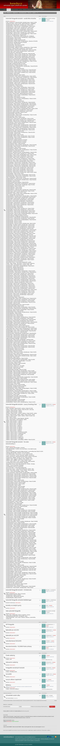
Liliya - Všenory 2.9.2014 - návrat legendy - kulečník (17, 418)
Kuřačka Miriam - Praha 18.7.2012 (13, 211)
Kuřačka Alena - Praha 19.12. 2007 (29, 570)
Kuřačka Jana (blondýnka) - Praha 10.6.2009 (15, 399)
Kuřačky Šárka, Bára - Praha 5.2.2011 (13, 298)
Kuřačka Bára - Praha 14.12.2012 (13, 181)
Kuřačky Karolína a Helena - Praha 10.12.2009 (15, 363)
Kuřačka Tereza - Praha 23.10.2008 (29, 505)
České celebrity (10, 655)
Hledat (55, 700)
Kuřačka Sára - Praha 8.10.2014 (28, 102)
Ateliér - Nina (31, 469)
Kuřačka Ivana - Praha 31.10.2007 (29, 579)
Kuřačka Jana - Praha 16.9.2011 (27, 258)
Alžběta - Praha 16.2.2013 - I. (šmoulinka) (14, 439)
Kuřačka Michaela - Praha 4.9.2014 (27, 106)
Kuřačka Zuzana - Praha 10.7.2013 (13, 158)
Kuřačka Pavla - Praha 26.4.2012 (26, 235)
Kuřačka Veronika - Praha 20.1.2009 (28, 489)
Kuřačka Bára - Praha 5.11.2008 (12, 500)
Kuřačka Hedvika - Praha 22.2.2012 (13, 242)
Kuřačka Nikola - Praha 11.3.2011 (27, 293)
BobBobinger (12, 602)
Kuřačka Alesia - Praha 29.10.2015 (13, 67)
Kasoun (27, 617)
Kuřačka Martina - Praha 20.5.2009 (29, 476)
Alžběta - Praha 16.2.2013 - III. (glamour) (14, 437)
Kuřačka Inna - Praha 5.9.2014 (12, 106)
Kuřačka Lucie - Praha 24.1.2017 (13, 36)
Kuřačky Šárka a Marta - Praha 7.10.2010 (14, 311)
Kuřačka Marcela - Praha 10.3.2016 (13, 56)
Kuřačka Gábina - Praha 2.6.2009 (30, 473)
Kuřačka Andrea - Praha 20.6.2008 (28, 534)
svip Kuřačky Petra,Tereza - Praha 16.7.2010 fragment (17, 326)
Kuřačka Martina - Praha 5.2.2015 (13, 92)
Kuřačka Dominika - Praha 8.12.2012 (13, 185)
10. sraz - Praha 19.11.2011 (26, 458)
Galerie (34, 12)
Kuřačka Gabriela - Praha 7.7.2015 (27, 80)
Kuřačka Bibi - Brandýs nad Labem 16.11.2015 (15, 63)
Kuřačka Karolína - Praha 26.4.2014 (28, 125)
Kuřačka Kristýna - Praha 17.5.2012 (28, 231)
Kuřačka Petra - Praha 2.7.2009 (12, 394)
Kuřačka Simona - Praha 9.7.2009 (13, 393)
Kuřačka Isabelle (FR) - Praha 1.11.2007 (14, 577)
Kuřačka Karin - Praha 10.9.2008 (13, 525)
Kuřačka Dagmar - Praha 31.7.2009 (29, 388)
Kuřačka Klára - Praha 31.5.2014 (30, 115)
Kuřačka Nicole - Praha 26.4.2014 (13, 125)
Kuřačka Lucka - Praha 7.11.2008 (13, 499)
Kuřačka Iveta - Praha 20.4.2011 (13, 288)
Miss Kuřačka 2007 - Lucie (11, 617)
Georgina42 (21, 616)
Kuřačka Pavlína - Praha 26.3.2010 (13, 354)
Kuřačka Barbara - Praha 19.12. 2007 (13, 569)
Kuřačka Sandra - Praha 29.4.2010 (28, 346)
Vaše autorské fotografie (13, 611)
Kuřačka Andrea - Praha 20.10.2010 (13, 308)
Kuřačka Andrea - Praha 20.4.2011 (28, 288)
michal (48, 20)
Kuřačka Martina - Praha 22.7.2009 (13, 391)
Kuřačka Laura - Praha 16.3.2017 (27, 32)
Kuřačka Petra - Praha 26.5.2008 (27, 545)
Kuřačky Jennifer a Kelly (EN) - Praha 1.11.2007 (16, 575)
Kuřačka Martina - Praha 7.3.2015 (13, 90)
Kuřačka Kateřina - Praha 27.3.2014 (27, 128)
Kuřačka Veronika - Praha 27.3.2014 (13, 130)
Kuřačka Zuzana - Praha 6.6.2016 (27, 51)
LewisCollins (32, 617)
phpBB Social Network (37, 730)
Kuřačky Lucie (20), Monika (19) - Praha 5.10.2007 (16, 584)
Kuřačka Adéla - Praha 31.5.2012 (13, 226)
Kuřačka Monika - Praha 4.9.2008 (28, 525)
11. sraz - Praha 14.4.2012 (27, 454)
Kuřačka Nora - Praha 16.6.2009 (13, 398)
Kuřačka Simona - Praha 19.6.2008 (13, 536)
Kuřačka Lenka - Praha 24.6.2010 (13, 336)
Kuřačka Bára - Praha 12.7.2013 (27, 156)
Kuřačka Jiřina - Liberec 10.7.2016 (29, 50)
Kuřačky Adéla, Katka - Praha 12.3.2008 (14, 556)
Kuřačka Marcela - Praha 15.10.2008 (29, 512)
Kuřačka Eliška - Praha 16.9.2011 (13, 260)
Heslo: (20, 706)
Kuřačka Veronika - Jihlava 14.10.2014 (17, 594)
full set (22, 151)
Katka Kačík (14, 615)
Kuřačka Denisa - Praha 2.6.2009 (28, 474)
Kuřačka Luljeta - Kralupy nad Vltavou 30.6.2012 (16, 215)
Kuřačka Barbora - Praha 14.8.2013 (29, 150)
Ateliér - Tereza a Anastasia (12, 465)
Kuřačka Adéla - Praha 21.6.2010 (13, 337)
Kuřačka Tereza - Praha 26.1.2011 (29, 298)
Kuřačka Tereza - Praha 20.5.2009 (29, 475)
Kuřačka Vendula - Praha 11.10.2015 (13, 71)
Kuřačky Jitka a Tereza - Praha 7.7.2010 (14, 329)
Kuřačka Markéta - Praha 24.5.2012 (13, 230)
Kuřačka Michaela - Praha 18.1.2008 (13, 562)
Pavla (22, 460)
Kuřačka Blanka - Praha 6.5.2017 (28, 26)
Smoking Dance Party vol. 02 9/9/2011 (14, 261)
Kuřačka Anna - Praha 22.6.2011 (28, 278)
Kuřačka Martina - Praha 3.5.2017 (13, 27)
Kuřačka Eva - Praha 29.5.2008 (27, 539)
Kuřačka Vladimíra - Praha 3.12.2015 (28, 60)
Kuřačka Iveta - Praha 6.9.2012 (12, 200)
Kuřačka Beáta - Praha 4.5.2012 (28, 233)
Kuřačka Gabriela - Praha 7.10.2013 (13, 147)
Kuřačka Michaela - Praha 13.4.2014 (28, 126)
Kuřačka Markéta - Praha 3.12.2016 (13, 39)
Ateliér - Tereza (19, 470)
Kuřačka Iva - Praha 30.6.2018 (16, 22)
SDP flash (26, 463)
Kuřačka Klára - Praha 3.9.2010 (26, 318)
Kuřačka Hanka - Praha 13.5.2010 (13, 342)
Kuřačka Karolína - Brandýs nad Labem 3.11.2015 (16, 65)
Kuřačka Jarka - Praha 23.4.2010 (28, 347)
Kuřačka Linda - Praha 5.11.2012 (27, 191)
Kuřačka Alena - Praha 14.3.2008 (28, 555)
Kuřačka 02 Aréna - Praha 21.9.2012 (13, 197)
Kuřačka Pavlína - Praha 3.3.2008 (13, 559)
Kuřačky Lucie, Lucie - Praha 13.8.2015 (14, 77)
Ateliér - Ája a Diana (17, 263)
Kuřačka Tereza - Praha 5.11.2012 (13, 191)
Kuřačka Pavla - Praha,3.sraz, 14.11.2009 (14, 367)
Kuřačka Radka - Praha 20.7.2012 (13, 210)
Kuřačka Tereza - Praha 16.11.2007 (29, 574)
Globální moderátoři (15, 721)
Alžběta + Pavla (22, 459)
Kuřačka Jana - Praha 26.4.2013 (12, 168)
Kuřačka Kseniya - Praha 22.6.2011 (13, 278)
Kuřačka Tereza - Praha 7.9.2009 (13, 381)
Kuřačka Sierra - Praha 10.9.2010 (13, 317)
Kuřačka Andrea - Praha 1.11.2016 (13, 41)
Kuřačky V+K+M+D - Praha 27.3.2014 (14, 127)
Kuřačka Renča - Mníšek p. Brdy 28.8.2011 (15, 270)
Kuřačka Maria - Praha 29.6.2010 (13, 334)
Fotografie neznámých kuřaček (15, 668)
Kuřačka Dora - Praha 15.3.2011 (27, 291)
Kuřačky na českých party (13, 605)
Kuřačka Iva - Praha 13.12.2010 (28, 301)
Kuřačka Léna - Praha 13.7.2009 (12, 392)
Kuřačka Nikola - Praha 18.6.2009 (13, 397)
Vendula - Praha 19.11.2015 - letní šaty (26, 409)
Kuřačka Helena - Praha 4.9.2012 (26, 200)
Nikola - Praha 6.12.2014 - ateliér (13, 414)
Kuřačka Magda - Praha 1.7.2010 (13, 331)
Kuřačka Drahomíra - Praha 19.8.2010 (29, 322)
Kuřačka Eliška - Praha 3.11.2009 (27, 371)
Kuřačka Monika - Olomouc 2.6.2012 (14, 222)
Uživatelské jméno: (6, 706)
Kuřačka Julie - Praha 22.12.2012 (29, 178)
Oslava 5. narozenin (32, 456)
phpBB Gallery (30, 730)
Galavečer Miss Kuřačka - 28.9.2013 (13, 453)
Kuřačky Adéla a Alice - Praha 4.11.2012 (14, 192)
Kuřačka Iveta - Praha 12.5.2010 (13, 343)
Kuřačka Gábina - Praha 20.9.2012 (13, 198)
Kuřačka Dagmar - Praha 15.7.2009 (29, 391)
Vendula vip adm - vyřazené (12, 282)
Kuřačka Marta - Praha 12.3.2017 (13, 32)
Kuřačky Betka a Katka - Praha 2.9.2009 (14, 382)
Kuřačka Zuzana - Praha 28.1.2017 (19, 35)
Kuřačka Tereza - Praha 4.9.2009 (28, 381)
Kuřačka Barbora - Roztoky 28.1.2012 (14, 246)
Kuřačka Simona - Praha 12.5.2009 (13, 478)
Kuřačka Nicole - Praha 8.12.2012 (28, 183)
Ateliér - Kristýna (31, 464)
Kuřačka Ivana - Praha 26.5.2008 (13, 545)
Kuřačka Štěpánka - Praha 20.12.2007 (14, 566)
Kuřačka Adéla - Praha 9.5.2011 (12, 285)
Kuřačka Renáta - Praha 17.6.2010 (28, 337)
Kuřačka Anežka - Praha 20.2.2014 (13, 132)
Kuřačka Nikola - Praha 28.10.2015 (13, 70)
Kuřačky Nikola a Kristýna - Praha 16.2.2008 (15, 486)
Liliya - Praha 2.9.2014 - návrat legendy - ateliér (16, 419)
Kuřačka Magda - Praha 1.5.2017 (13, 29)
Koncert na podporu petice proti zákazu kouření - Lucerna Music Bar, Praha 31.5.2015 (24, 451)
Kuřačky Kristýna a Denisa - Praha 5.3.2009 (15, 484)
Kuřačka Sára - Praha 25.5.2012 (12, 227)
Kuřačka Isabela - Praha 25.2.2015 (13, 91)
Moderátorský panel (24, 711)
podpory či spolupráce (35, 740)
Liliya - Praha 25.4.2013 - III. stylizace (14, 424)
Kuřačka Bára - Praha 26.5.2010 (26, 339)
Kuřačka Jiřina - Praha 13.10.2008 (13, 495)
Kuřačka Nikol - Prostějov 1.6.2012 (13, 225)
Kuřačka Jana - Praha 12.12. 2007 (29, 572)
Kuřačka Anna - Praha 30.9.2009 (27, 374)
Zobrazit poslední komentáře (28, 700)
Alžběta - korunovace (29, 455)
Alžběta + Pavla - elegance (12, 459)
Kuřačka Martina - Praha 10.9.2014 (29, 105)
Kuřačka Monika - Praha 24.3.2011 (13, 291)
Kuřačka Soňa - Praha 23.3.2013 (12, 172)
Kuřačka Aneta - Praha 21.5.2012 (13, 231)
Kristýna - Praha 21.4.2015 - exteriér (14, 413)
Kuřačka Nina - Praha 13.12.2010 (28, 299)
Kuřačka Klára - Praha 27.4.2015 (27, 87)
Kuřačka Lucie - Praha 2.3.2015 (27, 90)
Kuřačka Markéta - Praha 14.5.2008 (13, 550)
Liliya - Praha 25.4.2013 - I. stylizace (13, 426)
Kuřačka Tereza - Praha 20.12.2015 (13, 59)
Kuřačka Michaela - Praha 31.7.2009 (13, 388)
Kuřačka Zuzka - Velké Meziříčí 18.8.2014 (15, 596)
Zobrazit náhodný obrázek (17, 700)
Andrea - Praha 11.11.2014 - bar (28, 416)
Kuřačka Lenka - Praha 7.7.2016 (12, 51)
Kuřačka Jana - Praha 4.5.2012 (12, 235)
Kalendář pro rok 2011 (12, 635)
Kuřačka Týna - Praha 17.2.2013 (26, 172)
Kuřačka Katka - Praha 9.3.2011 (26, 295)
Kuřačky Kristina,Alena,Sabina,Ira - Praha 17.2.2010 (17, 358)
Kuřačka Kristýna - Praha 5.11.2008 (29, 494)
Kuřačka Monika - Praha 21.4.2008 (29, 551)
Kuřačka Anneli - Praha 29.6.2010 (29, 333)
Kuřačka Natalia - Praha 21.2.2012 (13, 243)
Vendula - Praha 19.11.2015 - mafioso (14, 411)
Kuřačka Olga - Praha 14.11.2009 (13, 371)
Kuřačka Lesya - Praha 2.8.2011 (27, 273)
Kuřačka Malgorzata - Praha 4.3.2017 (28, 34)
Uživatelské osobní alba (7, 693)
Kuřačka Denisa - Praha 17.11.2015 (30, 61)
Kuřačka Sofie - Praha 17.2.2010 (12, 357)
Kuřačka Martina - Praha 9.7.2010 (30, 328)
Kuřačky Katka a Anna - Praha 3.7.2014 (30, 108)
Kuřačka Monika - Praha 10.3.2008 (28, 557)
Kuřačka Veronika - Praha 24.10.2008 (14, 504)
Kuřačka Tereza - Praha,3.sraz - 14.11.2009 (15, 366)
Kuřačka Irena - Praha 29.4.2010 (13, 346)
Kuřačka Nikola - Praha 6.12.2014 (28, 95)
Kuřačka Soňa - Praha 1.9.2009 (30, 382)
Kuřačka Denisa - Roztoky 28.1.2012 (29, 245)
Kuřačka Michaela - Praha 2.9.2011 (27, 266)
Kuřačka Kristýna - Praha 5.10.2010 (13, 312)
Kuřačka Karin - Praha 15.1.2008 (29, 562)
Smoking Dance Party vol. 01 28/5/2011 (14, 466)
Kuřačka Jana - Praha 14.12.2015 (13, 60)
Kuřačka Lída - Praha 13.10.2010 (13, 309)
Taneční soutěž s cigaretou (28, 263)
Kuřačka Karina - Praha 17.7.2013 (13, 153)
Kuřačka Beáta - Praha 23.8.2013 (13, 151)
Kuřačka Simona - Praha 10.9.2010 (28, 317)
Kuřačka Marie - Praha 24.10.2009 (13, 373)
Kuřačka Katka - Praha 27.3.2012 (13, 238)
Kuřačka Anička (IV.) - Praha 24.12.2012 (14, 178)
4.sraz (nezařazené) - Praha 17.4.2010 (14, 473)
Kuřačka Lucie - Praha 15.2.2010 (13, 359)
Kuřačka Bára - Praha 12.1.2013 (16, 177)
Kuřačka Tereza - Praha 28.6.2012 (13, 218)
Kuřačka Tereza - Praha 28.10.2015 (29, 70)
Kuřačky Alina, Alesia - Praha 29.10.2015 (14, 66)
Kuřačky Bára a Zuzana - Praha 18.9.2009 (14, 377)
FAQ (4, 730)
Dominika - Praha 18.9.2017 (15, 408)
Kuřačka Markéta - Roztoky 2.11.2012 (14, 196)
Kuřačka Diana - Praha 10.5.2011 (13, 283)
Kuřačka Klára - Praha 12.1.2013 (29, 176)
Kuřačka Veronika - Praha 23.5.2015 (27, 81)
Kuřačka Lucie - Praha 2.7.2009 (27, 393)
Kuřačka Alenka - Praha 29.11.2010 (28, 302)
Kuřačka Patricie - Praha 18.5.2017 (13, 26)
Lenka (29, 460)
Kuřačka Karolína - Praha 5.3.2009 (13, 485)
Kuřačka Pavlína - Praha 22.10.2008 (13, 507)
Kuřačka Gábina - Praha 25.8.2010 (13, 322)
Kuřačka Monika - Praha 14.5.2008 (29, 547)
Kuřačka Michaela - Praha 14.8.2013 (13, 150)
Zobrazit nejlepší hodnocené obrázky (40, 700)
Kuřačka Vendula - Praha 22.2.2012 (28, 241)
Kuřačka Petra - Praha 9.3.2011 (12, 295)
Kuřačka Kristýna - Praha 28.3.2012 (13, 237)
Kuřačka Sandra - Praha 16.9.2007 (28, 586)
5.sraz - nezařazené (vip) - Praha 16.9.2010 (26, 461)
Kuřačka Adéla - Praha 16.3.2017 (13, 34)
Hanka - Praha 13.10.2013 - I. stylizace (14, 422)
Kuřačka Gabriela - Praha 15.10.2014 (14, 100)
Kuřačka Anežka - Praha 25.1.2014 (13, 133)
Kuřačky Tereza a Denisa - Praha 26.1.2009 (15, 488)
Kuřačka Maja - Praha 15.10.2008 (13, 511)
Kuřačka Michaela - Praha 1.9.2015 (13, 76)
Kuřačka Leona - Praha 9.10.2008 (28, 516)
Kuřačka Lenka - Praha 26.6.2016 (29, 55)
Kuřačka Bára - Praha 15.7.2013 (12, 155)
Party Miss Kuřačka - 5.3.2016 (12, 449)
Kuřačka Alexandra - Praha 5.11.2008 (14, 501)
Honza (28, 615)
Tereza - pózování (20, 455)
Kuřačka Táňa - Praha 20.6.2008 (13, 534)
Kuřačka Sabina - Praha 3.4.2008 (13, 554)
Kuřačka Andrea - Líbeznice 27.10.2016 (29, 41)
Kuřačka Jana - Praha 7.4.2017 (27, 29)
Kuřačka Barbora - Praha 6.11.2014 (29, 98)
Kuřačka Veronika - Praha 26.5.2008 (28, 544)
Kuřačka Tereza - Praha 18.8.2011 (29, 272)
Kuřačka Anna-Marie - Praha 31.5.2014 (14, 115)
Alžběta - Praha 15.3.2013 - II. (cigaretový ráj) (15, 433)
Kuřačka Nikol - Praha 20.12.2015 (28, 59)
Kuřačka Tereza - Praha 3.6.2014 (13, 118)
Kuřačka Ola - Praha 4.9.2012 (12, 201)
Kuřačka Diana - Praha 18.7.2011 (27, 275)
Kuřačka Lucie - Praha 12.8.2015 (27, 78)
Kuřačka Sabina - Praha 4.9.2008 (13, 526)
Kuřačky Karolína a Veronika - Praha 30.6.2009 (16, 396)
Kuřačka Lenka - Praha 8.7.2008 (27, 531)
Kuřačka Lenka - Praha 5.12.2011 (13, 247)
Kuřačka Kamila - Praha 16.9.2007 (13, 586)
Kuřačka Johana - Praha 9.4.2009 (13, 481)
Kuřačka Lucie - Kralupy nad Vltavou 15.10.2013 (16, 141)
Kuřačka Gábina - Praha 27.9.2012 (29, 196)
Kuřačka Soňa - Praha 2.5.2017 (27, 27)
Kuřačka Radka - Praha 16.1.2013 (28, 175)
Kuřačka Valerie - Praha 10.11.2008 (13, 497)
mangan (51, 695)
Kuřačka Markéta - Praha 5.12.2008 (28, 492)
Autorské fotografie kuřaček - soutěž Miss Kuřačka (21, 18)
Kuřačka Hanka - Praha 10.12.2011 (30, 246)
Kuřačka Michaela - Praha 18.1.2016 (13, 57)
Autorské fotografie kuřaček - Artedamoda (18, 590)
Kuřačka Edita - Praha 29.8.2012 (25, 201)
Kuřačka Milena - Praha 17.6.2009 (28, 397)
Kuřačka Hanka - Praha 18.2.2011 (13, 296)
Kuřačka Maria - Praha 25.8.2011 (28, 271)
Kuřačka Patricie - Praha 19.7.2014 (13, 108)
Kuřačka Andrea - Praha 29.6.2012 (13, 217)
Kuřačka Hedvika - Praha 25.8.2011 (13, 271)
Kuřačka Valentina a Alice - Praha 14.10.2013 (15, 143)
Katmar (23, 617)
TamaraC (43, 726)
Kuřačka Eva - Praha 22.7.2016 (12, 49)
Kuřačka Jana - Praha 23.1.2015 (12, 93)
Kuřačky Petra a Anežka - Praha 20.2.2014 (15, 131)
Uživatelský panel (22, 12)
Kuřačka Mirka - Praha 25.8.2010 (13, 323)
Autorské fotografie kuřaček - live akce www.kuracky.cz (17, 443)
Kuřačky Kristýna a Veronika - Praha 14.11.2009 (16, 369)
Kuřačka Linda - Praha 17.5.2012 (13, 232)
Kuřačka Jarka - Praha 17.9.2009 (13, 379)
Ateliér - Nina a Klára (10, 470)
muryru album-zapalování (14, 679)
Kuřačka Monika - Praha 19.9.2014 (13, 105)
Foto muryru (18, 454)
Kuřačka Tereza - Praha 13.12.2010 (13, 301)
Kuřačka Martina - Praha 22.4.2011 (13, 286)
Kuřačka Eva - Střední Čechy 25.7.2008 (14, 529)
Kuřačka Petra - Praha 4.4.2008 (13, 552)
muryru (54, 404)
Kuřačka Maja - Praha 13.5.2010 (27, 342)
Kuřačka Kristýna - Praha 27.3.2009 (28, 481)
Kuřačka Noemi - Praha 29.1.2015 (28, 92)
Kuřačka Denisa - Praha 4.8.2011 (13, 273)
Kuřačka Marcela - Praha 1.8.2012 (13, 208)
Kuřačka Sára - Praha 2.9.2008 (12, 527)
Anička (26, 460)
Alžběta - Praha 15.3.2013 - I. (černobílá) (14, 434)
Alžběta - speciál (16, 458)
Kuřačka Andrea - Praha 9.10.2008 (13, 517)
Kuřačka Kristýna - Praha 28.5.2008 (28, 541)
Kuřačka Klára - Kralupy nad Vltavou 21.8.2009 (16, 386)
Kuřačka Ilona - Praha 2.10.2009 (13, 374)
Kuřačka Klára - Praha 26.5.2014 (13, 121)
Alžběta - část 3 (17, 460)
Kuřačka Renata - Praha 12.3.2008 (13, 557)
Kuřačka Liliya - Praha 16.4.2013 (27, 167)
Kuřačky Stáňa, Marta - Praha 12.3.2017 (14, 31)
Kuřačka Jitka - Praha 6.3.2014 (28, 130)
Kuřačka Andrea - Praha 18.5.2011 (13, 281)
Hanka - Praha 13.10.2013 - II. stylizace (14, 421)
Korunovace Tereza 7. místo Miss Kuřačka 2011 (16, 464)
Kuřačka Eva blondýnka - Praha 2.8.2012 (14, 207)
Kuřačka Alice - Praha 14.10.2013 (30, 145)
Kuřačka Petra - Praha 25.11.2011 (13, 248)
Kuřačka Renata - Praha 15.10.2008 (13, 514)
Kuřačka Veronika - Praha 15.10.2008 (29, 514)
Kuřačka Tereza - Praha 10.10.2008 (29, 515)
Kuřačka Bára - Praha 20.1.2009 (12, 491)
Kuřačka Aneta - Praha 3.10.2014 (13, 103)
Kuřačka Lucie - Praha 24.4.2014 (13, 126)
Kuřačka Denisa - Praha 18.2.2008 (28, 559)
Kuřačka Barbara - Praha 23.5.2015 (13, 82)
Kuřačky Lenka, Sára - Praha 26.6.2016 (14, 52)
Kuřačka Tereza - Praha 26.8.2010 (13, 319)
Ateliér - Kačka (24, 471)
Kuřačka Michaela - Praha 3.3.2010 (13, 356)
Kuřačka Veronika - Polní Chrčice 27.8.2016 (15, 45)
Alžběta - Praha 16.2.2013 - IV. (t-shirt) (14, 436)
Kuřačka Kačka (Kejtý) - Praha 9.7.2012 (29, 213)
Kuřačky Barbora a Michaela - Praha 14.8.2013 (16, 148)
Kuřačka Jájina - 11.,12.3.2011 (25, 361)
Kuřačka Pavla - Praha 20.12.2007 (30, 566)
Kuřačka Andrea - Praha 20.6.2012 (13, 220)
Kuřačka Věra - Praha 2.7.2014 (12, 111)
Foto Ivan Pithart (23, 449)
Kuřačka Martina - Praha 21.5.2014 (13, 122)
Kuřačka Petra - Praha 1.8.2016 (30, 47)
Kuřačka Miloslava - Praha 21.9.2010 (13, 313)
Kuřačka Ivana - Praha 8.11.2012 (29, 190)
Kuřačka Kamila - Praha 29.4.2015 (28, 83)
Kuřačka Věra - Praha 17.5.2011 (25, 282)
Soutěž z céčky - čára (27, 265)
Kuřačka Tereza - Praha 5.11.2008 (27, 500)
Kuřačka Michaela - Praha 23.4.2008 (13, 551)
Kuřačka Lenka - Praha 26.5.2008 (13, 544)
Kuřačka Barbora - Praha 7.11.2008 (28, 499)
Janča (26, 616)
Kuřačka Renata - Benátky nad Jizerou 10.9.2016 (16, 42)
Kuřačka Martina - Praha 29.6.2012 (28, 217)
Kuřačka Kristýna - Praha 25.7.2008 (13, 530)
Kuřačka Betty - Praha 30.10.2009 (13, 372)
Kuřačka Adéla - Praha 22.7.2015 (13, 80)
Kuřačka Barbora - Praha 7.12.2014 (13, 95)
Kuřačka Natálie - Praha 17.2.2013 (13, 173)
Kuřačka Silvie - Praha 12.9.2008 (13, 520)
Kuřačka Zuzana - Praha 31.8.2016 (13, 44)
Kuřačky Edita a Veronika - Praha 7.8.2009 (15, 387)
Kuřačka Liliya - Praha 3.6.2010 (12, 339)
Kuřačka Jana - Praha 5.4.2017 (12, 30)
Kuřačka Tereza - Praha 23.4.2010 (13, 347)
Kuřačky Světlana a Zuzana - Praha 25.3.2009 (15, 483)
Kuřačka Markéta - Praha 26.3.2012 (28, 238)
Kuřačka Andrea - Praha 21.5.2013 (29, 163)
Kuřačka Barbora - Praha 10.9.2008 (29, 524)
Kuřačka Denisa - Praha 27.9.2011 (13, 256)
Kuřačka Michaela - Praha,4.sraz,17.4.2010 (15, 349)
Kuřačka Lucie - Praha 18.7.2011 (12, 275)
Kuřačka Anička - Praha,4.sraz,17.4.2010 (14, 352)
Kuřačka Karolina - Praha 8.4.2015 (27, 88)
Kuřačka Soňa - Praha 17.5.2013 (12, 167)
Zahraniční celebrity (12, 662)
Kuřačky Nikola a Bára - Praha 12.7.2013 (28, 155)
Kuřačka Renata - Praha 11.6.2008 (29, 536)
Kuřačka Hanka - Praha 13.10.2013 (13, 146)
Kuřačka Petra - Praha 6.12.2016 (28, 37)
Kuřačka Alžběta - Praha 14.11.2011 (13, 250)
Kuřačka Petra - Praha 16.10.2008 (13, 510)
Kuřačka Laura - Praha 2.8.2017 (26, 25)
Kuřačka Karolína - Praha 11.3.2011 (13, 292)
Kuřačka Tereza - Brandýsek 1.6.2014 (27, 120)
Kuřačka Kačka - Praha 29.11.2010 (13, 302)
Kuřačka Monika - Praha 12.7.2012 (28, 211)
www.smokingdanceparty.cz (29, 737)
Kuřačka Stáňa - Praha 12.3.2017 (30, 31)
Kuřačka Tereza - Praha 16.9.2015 (28, 72)
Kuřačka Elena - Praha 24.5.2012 (26, 228)
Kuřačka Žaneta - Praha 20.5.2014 (29, 122)
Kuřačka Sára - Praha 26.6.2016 (28, 54)
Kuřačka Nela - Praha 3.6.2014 (27, 118)
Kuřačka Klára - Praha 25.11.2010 (13, 303)
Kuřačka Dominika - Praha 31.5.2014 (14, 113)
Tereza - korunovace (10, 455)
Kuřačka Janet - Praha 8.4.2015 (12, 88)
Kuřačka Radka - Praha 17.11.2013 (13, 136)
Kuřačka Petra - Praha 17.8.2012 (27, 203)
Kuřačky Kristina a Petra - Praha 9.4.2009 (15, 480)
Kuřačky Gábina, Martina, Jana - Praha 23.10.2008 (16, 506)
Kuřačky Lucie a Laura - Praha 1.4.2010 (14, 353)
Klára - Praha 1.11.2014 (11, 417)
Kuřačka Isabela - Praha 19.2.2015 (28, 91)
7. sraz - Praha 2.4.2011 (11, 461)
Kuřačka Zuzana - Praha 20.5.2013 (28, 165)
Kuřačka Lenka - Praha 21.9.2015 (29, 71)
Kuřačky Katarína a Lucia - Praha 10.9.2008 (15, 522)
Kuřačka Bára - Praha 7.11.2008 (28, 497)
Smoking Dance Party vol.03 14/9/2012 (14, 463)
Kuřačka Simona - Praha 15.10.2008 (13, 512)
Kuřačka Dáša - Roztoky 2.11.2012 (17, 195)
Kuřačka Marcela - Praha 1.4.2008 (13, 555)
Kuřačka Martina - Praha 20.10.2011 (13, 253)
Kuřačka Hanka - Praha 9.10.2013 (28, 146)
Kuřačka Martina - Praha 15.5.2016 (13, 54)
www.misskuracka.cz (19, 737)
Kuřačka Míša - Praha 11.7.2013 (12, 157)
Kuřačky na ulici (13, 672)
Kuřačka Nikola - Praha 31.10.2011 (29, 251)
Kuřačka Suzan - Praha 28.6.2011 (13, 277)
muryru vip (8, 618)
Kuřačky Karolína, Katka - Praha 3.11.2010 (15, 306)
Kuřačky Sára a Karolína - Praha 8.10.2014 (15, 101)
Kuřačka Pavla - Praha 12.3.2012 (26, 240)
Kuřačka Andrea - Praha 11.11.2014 (13, 98)
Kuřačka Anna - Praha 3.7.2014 (26, 110)
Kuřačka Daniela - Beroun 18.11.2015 (14, 61)
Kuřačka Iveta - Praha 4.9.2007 (12, 587)
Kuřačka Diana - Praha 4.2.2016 (28, 56)
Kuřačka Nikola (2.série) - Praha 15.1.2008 (15, 565)
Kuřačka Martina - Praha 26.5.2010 (13, 341)
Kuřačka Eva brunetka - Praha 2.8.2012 (14, 206)
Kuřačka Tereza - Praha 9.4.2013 (26, 171)
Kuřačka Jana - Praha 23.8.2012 (27, 202)
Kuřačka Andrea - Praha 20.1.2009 (28, 490)
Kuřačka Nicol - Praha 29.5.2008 (13, 539)
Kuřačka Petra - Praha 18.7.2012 (27, 210)
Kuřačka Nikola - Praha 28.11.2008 (13, 494)
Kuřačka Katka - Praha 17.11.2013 (28, 136)
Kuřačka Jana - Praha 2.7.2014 (26, 111)
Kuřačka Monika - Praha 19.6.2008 (13, 535)
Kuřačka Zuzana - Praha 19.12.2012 (29, 180)
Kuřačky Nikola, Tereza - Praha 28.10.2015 (15, 68)
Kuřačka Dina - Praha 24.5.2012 (12, 228)
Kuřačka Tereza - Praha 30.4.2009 (29, 478)
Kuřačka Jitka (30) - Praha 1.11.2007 (13, 579)
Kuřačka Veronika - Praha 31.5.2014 (13, 116)
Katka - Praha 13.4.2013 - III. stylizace (14, 428)
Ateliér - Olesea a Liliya (29, 470)
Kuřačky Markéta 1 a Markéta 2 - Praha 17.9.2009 (16, 378)
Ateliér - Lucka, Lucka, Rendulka (13, 471)
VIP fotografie (10, 624)
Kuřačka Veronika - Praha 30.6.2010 (28, 331)
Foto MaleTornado (32, 449)
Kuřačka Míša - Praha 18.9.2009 (31, 377)
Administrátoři (12, 21)
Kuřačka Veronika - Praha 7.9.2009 (28, 379)
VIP (11, 659)
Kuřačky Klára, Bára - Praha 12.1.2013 (14, 176)
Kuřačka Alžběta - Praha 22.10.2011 (28, 252)
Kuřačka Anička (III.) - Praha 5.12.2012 (14, 187)
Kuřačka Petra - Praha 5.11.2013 (28, 137)
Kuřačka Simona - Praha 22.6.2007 (13, 474)
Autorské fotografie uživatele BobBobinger (18, 600)
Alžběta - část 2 (9, 460)
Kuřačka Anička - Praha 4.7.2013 (26, 161)
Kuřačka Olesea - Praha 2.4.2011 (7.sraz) (14, 290)
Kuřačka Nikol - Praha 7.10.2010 (27, 309)
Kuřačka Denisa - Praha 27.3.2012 (28, 237)
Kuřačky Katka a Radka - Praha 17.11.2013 (14, 135)
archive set (8, 35)
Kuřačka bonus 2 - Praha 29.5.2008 (29, 540)
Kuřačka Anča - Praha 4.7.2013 (29, 160)
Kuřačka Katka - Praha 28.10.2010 (13, 307)
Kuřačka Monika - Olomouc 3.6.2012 (14, 221)
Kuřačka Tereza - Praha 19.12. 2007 (13, 570)
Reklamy (8, 685)
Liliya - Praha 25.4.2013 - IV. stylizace (14, 423)
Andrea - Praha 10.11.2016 (27, 408)
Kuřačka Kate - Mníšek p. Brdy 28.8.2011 (14, 267)
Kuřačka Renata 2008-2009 (12, 616)
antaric (5, 622)
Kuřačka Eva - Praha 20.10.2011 (28, 253)
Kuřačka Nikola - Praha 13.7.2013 (13, 402)
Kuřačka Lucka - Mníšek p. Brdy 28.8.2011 (15, 268)
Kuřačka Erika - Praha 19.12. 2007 (28, 567)
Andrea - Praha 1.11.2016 (11, 409)
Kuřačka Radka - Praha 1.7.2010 (30, 329)
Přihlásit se (9, 12)
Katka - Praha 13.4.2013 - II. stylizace (14, 429)
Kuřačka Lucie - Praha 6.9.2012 (27, 198)
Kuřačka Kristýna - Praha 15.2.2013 (13, 175)
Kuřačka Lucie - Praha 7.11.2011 (28, 250)
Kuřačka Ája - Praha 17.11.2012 (28, 185)
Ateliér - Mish (9, 263)
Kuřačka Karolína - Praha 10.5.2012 (13, 233)
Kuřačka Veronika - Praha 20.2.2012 (28, 243)
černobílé (9, 674)
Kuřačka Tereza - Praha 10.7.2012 (13, 212)
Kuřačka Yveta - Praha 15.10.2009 (28, 373)
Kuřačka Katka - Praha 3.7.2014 (12, 110)
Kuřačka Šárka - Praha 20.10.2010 (29, 308)
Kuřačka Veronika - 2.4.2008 (27, 554)
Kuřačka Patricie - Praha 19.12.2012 (13, 180)
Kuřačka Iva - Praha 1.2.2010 (12, 361)
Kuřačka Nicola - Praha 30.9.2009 (13, 376)
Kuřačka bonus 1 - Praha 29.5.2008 (13, 540)
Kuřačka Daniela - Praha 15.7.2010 (13, 327)
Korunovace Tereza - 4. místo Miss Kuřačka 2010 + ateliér (18, 262)
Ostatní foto (9, 458)
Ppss (11, 615)
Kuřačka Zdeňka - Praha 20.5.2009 (13, 475)
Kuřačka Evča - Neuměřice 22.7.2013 (13, 152)
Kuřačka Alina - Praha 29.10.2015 (30, 66)
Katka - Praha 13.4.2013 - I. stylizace (14, 431)
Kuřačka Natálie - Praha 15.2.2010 (28, 359)
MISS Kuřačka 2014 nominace (26, 93)
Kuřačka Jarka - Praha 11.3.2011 (28, 292)
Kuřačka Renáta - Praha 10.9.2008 (13, 524)
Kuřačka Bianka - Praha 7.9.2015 (13, 73)
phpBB (10, 730)
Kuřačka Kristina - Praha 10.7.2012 (13, 213)
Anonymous (16, 698)
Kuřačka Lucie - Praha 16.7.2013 (27, 153)
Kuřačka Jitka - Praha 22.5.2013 (28, 162)
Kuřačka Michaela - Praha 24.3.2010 (28, 354)
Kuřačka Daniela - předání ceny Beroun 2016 (15, 40)
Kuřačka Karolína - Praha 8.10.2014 (13, 102)
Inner (19, 617)
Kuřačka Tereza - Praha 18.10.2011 (13, 255)
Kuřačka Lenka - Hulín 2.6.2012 (29, 223)
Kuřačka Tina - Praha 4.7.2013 (12, 161)
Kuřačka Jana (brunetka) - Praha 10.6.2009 (15, 401)
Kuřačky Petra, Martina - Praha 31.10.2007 (15, 580)
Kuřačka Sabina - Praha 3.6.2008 (27, 537)
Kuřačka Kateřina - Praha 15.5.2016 (13, 55)
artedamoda (53, 590)
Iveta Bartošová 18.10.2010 (13, 641)
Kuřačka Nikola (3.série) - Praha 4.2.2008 (15, 561)
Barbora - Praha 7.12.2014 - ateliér (30, 413)
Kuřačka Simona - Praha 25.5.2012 (27, 227)
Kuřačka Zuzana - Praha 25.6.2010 (28, 334)
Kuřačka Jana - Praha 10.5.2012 (27, 232)
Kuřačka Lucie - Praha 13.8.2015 (30, 77)
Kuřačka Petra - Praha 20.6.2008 (28, 532)
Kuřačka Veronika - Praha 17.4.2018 (13, 24)
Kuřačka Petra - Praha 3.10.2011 (28, 255)
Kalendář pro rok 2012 (12, 630)
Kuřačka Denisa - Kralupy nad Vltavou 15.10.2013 (16, 140)
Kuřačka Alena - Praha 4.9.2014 (12, 107)
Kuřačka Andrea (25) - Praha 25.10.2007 (14, 581)
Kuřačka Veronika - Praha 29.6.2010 (13, 333)
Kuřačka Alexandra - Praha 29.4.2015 (14, 85)
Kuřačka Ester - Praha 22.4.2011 (28, 286)
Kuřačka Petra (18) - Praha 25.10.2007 (14, 582)
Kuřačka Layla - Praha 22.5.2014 (27, 121)
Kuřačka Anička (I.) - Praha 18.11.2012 (14, 190)
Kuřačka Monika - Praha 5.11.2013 (13, 137)
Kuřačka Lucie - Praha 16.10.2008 (28, 510)
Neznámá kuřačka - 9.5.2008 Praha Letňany (19, 646)
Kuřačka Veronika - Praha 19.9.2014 (28, 103)
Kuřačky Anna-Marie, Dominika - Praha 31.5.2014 (16, 112)
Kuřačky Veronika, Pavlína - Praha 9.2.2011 (15, 297)
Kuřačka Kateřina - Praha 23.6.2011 (28, 277)
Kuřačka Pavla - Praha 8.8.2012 (27, 205)
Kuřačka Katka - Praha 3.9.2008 (27, 526)
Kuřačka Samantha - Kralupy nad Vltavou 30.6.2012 (17, 216)
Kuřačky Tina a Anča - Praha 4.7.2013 (14, 160)
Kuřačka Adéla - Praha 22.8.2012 (13, 203)
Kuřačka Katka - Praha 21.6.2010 (27, 336)
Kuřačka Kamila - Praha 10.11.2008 (28, 496)
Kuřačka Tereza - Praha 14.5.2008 (28, 549)
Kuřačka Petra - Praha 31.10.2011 (13, 252)
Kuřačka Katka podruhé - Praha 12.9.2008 (15, 519)
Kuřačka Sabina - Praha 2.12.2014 (13, 96)
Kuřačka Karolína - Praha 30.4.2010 (28, 343)
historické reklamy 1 (14, 689)
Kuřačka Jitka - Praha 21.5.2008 (27, 546)
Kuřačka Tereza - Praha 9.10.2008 (13, 516)
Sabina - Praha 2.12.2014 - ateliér (28, 414)
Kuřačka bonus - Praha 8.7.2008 (13, 531)
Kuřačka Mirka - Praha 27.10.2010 (28, 307)
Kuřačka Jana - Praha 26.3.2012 (12, 240)
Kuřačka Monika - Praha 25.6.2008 (13, 532)
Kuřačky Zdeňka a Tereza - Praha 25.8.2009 (15, 384)
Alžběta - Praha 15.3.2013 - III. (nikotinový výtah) (16, 432)
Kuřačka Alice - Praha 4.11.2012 (12, 193)
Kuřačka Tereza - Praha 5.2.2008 (13, 560)
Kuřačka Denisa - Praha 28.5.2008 (13, 541)
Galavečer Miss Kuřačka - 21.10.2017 (17, 448)
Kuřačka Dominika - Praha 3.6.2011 (28, 280)
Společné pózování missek (21, 456)
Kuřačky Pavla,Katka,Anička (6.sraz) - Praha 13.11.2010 (17, 304)
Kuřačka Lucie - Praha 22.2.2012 (28, 242)
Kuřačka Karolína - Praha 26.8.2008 (27, 527)
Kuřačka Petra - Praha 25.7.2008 (28, 530)
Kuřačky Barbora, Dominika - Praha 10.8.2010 (16, 324)
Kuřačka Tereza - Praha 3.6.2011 (13, 280)
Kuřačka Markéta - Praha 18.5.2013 (13, 162)
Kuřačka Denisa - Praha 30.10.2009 (29, 372)
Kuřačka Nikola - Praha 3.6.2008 (13, 537)
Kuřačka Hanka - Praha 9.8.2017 (12, 25)
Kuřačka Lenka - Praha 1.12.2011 (27, 247)
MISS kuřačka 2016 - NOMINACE (27, 36)
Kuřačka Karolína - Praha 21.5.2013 (13, 163)
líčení (35, 172)
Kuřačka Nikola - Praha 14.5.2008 (29, 550)
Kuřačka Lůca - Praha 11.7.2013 (26, 157)
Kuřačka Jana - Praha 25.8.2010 (12, 321)
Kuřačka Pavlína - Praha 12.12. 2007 (13, 574)
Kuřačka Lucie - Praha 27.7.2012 (27, 208)
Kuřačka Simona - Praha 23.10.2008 (13, 505)
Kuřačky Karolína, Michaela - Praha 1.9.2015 (15, 75)
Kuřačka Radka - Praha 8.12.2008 (13, 492)
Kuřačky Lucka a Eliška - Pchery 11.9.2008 (15, 521)
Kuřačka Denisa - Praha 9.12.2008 (27, 491)
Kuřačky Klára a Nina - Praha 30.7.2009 (14, 389)
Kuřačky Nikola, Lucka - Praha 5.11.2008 (14, 502)
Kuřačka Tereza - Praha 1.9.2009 (13, 383)
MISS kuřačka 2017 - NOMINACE (28, 24)
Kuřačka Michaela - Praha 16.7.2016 (13, 50)
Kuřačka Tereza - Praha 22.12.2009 (13, 362)
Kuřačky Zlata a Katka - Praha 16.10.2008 (15, 509)
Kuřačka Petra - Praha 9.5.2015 (28, 82)
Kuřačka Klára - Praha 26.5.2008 (13, 546)
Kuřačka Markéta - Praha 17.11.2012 (13, 186)
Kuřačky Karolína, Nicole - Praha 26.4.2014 (15, 123)
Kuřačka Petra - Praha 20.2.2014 (28, 132)
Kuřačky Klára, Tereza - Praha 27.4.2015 (14, 86)
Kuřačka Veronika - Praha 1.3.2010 (29, 356)
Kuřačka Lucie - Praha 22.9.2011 (12, 257)
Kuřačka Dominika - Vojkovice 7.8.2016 (14, 47)
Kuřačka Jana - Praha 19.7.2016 (26, 49)
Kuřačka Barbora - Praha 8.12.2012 (13, 183)
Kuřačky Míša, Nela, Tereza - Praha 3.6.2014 (15, 117)
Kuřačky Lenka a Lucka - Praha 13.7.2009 (28, 392)
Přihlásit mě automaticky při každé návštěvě (39, 706)
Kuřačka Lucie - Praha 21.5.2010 (28, 341)
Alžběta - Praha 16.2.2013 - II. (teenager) (14, 438)
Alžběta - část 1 (29, 459)
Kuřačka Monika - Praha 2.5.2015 (13, 83)
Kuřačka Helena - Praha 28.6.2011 (28, 276)
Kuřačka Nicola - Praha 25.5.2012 (27, 226)
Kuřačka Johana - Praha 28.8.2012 (13, 202)
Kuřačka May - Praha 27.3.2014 (12, 128)
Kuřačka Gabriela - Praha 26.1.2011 (13, 299)
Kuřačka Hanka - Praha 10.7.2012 (28, 212)
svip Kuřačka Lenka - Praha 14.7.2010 (14, 328)
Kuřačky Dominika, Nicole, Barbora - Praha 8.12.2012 (17, 182)
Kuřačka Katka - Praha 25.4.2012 (13, 236)
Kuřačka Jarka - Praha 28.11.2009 (13, 364)
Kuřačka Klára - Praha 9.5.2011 (27, 283)
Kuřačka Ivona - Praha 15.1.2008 (13, 564)
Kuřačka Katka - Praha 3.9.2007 (26, 587)
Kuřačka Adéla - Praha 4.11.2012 (30, 193)
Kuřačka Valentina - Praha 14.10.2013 (14, 145)
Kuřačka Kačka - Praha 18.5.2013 (28, 166)
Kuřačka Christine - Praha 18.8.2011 (13, 272)
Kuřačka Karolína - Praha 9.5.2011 (27, 285)
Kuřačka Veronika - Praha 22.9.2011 (27, 257)
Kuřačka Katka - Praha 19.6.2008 (28, 535)
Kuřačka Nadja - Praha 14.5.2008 (13, 549)
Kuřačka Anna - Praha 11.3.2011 (12, 293)
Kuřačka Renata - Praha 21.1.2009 (13, 489)
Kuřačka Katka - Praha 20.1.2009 (13, 490)
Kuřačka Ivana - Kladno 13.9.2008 (29, 517)
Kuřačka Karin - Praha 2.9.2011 (12, 266)
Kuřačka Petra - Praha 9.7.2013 (27, 158)
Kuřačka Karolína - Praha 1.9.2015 (29, 76)
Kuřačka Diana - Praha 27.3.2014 (29, 127)
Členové (29, 12)
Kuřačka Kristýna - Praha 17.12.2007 (13, 572)
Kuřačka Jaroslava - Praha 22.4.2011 (27, 287)
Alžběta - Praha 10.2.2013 (29, 439)
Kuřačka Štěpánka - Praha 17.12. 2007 (14, 571)
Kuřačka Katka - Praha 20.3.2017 (26, 30)
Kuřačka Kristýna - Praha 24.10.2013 (13, 138)
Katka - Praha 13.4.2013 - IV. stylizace (14, 427)
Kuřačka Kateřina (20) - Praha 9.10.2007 (14, 585)
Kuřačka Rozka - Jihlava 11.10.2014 (13, 595)
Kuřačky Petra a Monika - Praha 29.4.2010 (15, 344)
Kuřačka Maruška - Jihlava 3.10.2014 (13, 597)
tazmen (12, 720)
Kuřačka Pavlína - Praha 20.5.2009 (13, 476)
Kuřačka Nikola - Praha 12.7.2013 (13, 156)
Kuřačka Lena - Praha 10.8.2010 (27, 323)
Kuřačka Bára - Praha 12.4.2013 (26, 170)
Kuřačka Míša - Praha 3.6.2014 (12, 120)
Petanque (21, 465)
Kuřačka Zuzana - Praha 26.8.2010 (28, 319)
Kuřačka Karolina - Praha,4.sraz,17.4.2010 (15, 348)
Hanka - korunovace (10, 456)
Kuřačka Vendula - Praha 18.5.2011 (28, 281)
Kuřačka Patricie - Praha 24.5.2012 (29, 230)
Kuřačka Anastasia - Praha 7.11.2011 (13, 251)
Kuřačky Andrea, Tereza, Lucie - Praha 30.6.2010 (16, 332)
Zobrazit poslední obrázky (7, 700)
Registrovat (15, 12)
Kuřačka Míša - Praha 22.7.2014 (26, 107)
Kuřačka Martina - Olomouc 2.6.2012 (14, 223)
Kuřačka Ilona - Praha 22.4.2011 (12, 287)
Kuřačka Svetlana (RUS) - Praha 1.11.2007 (15, 576)
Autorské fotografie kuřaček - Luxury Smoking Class (21, 404)
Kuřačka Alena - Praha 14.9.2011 (27, 260)
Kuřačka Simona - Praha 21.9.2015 (13, 72)
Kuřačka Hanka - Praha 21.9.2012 (28, 197)
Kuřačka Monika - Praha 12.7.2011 (13, 276)
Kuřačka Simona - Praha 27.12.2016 (13, 37)
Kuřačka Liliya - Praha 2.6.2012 (28, 225)
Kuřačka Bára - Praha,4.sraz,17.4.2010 (14, 351)
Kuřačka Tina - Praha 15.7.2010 (28, 327)
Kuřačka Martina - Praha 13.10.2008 (28, 495)
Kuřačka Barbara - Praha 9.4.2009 (13, 479)
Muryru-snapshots (22, 615)
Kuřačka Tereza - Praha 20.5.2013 (13, 165)
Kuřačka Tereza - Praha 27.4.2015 (13, 87)
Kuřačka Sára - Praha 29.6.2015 (12, 81)
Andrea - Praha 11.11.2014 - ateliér (13, 416)
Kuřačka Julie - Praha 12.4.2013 (12, 170)
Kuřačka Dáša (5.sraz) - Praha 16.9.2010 (14, 314)
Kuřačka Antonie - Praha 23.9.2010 (29, 312)
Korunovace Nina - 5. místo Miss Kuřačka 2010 (16, 468)
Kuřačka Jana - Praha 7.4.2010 (30, 352)
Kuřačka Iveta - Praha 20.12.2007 (13, 567)
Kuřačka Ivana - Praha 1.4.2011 (30, 290)
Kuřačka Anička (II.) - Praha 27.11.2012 (14, 188)
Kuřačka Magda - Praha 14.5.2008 (13, 547)
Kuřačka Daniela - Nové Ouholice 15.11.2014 (15, 97)
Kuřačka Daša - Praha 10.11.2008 (13, 496)
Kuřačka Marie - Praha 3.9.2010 (12, 318)
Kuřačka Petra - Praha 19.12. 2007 (29, 569)
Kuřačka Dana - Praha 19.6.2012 (27, 218)
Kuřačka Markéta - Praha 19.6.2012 (28, 220)
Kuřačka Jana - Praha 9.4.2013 (12, 171)
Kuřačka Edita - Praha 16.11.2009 (13, 368)
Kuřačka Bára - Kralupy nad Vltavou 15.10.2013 (16, 142)
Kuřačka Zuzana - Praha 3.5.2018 (30, 22)
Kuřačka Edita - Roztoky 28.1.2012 (13, 245)
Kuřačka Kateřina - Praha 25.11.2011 (28, 248)
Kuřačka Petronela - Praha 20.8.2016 (14, 46)
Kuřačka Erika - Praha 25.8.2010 (26, 321)
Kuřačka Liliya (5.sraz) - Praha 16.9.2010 (14, 316)
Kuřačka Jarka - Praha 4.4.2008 (27, 552)
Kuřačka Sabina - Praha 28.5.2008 (13, 542)
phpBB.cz (48, 730)
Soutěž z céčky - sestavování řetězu (14, 265)
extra (23, 186)
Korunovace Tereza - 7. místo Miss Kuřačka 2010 (16, 469)
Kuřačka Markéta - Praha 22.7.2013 (29, 152)
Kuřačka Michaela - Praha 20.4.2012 (28, 236)
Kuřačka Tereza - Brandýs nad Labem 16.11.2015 (16, 62)
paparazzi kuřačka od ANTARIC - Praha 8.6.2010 (16, 338)
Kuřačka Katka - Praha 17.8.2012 (13, 205)
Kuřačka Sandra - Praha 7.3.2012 (13, 241)
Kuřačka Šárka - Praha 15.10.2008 (28, 511)
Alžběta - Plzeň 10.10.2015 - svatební (14, 412)
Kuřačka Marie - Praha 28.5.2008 (28, 542)
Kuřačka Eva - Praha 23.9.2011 (27, 256)
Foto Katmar (9, 450)
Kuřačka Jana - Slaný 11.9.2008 (31, 521)
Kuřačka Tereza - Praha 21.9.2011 (13, 258)
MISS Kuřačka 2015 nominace (28, 57)
